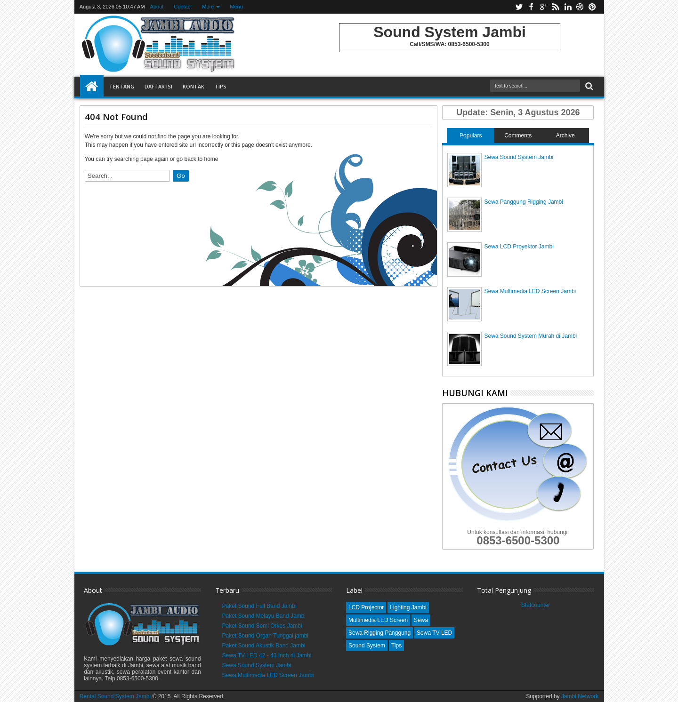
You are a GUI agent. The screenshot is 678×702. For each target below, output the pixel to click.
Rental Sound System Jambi (116, 696)
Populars (471, 135)
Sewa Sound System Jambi (518, 157)
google (543, 7)
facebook (531, 7)
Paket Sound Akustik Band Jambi (264, 645)
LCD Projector (366, 607)
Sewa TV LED (434, 633)
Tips (220, 86)
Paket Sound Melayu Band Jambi (264, 616)
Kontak (193, 86)
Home (92, 86)
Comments (518, 135)
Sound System (366, 645)
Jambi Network (579, 696)
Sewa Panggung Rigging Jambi (523, 202)
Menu (236, 6)
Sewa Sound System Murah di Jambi (530, 336)
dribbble (580, 7)
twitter (519, 7)
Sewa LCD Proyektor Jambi (518, 246)
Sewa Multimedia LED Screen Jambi (530, 291)
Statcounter (535, 605)
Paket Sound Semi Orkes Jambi (262, 625)
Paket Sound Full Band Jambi (259, 606)
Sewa (421, 620)
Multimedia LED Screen (378, 620)
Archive (565, 135)
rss (555, 7)
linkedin (568, 7)
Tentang (121, 86)
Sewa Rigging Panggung (379, 633)
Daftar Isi (158, 86)
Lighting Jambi (408, 607)
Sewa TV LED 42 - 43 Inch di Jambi (267, 655)
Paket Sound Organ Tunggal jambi (265, 635)
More (208, 6)
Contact (183, 6)
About (157, 6)
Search (588, 86)
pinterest (592, 7)
